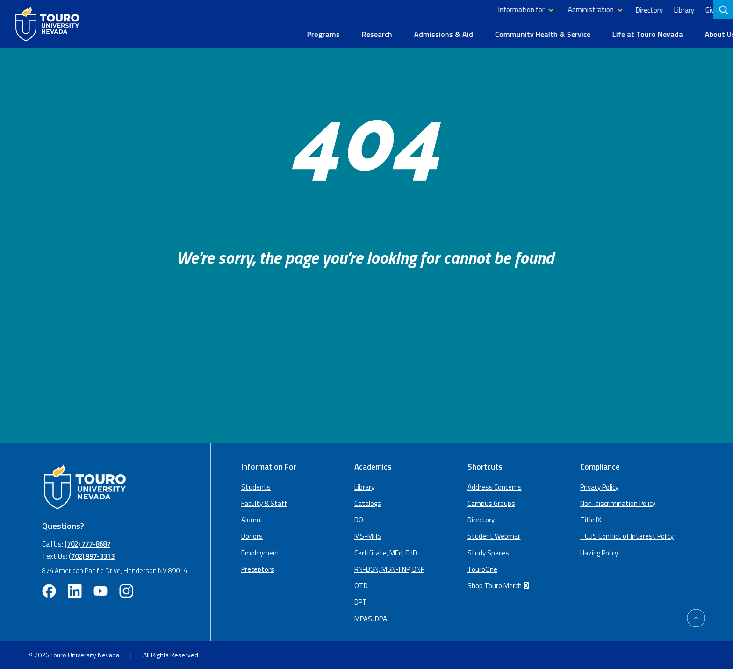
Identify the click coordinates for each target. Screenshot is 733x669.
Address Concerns (494, 486)
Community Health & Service (526, 33)
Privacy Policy (599, 486)
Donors (252, 535)
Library (668, 9)
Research (360, 33)
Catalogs (367, 502)
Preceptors (257, 568)
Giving (697, 9)
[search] (724, 10)
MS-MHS (367, 535)
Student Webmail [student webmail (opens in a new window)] (494, 535)
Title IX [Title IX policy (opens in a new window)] (590, 519)
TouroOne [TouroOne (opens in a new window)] (482, 568)
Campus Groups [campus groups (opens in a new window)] (491, 502)
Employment (260, 552)
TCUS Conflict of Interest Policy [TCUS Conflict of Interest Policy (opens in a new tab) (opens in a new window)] (627, 535)
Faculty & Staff (264, 502)
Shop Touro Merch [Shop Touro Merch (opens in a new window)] (499, 585)
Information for (505, 9)
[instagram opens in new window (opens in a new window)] (126, 591)
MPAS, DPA (370, 617)
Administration (574, 9)
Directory (633, 9)
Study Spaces (488, 552)
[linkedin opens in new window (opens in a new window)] (75, 591)
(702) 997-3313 (92, 555)
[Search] (723, 10)
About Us (704, 33)
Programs (307, 33)
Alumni (251, 519)
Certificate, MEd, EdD (385, 552)
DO (358, 519)
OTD (361, 585)
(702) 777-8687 (87, 543)
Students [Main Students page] (256, 486)
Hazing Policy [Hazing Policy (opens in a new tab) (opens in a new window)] (599, 552)
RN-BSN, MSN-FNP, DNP (389, 568)
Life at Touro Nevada (631, 33)
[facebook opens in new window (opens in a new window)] (49, 591)
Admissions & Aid (427, 33)
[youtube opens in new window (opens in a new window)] (100, 591)
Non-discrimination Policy (617, 502)
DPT (360, 601)
